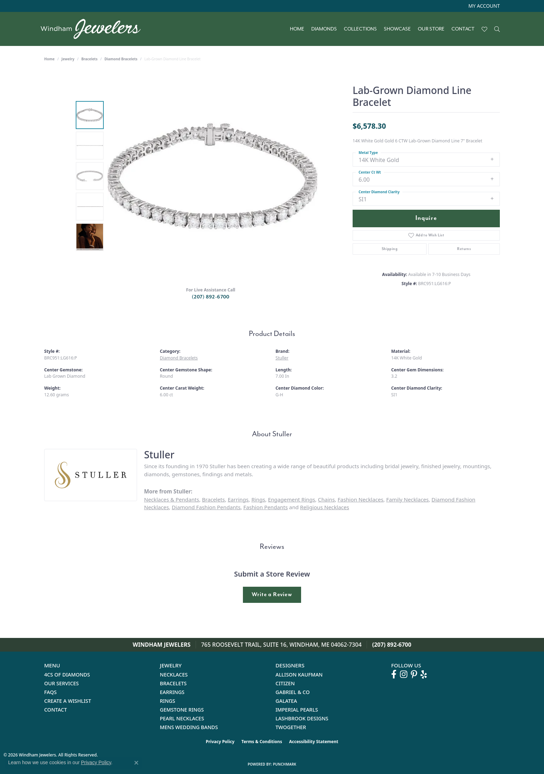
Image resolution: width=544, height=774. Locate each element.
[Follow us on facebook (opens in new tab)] (393, 674)
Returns (464, 249)
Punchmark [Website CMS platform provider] (285, 764)
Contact (463, 29)
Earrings (238, 499)
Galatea (286, 701)
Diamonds (324, 29)
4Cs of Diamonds (67, 674)
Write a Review (272, 594)
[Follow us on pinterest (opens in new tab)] (414, 674)
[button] (483, 6)
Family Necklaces (407, 499)
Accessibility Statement (313, 742)
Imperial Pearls (297, 709)
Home (297, 29)
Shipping (389, 249)
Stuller (282, 358)
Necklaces (174, 674)
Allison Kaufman (299, 674)
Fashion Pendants (265, 507)
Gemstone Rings (182, 709)
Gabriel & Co (293, 692)
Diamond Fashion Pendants (206, 507)
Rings (258, 499)
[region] (212, 176)
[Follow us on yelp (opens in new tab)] (424, 674)
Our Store (431, 29)
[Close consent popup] (136, 763)
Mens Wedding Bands (189, 727)
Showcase (397, 29)
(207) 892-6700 (211, 297)
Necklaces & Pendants (171, 499)
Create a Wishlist (67, 701)
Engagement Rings (291, 499)
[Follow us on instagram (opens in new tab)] (403, 674)
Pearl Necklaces (182, 718)
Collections (360, 29)
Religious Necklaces (324, 507)
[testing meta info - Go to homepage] (94, 29)
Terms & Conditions (262, 742)
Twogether (291, 727)
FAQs (50, 692)
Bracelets (89, 58)
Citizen (285, 683)
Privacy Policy (220, 742)
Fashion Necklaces (360, 499)
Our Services (61, 683)
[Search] (497, 29)
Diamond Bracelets (120, 58)
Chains (326, 499)
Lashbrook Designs (302, 718)
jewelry (67, 58)
